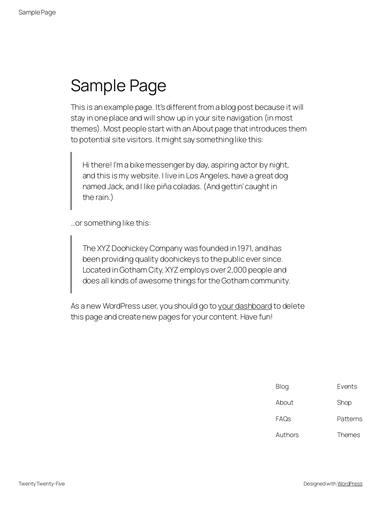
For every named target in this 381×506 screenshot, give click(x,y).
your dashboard (245, 305)
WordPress (349, 483)
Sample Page (37, 11)
